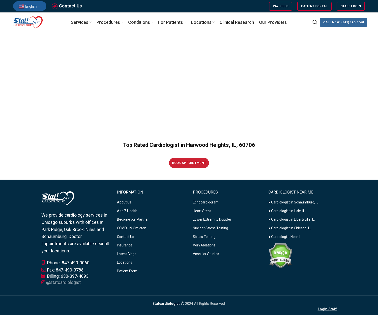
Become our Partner (133, 220)
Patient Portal (314, 6)
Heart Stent (202, 211)
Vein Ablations (204, 245)
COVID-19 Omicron (131, 228)
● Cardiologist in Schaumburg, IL (293, 202)
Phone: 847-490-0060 (65, 262)
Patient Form (127, 271)
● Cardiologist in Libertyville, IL (291, 220)
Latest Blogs (126, 254)
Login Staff (327, 309)
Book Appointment (189, 163)
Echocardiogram (206, 202)
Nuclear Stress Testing (210, 228)
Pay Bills (281, 6)
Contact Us (70, 5)
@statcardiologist (63, 282)
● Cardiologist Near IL (284, 237)
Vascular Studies (206, 254)
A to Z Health (127, 211)
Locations (124, 263)
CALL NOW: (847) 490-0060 (343, 22)
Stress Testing (204, 237)
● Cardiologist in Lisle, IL (286, 211)
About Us (124, 202)
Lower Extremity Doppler (212, 220)
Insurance (124, 245)
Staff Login (351, 6)
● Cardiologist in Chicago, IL (289, 228)
